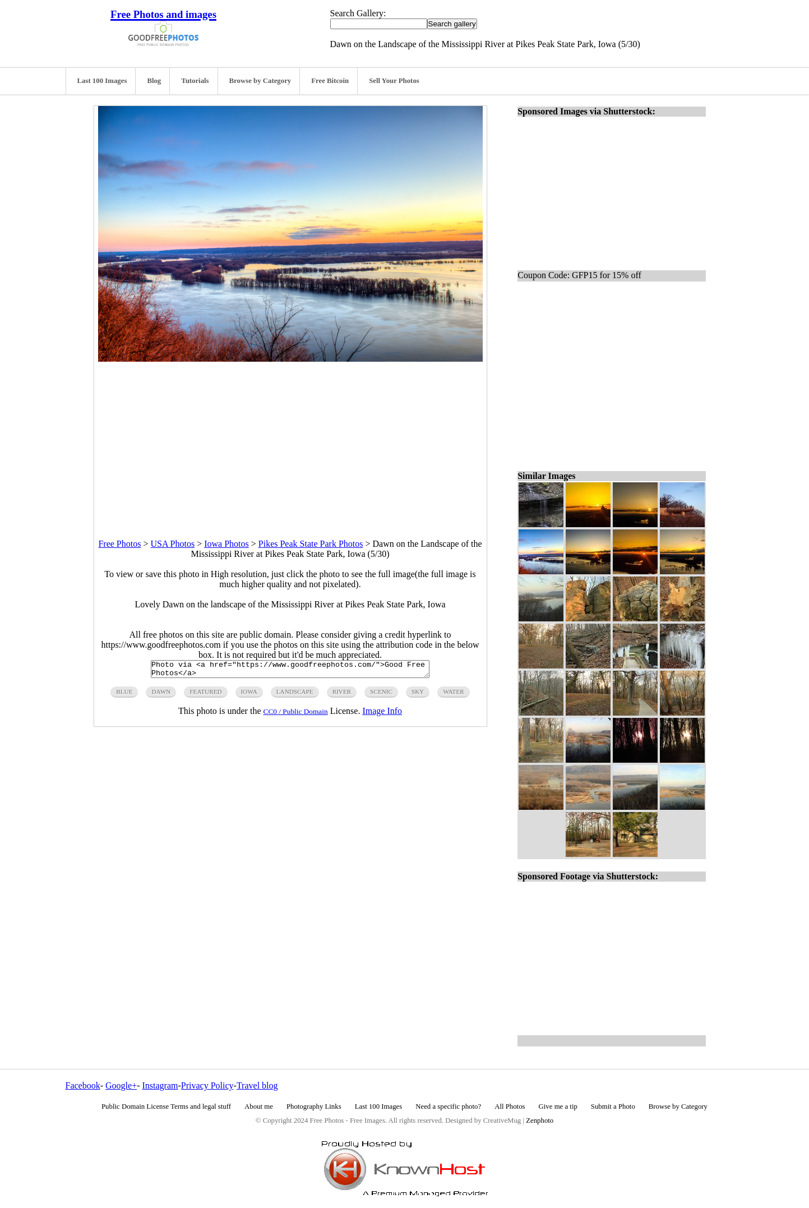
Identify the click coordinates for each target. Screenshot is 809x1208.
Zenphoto (539, 1120)
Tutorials (195, 81)
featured (205, 694)
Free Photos (119, 543)
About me (258, 1106)
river (342, 694)
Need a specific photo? (448, 1106)
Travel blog (257, 1085)
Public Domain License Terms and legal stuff (166, 1106)
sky (418, 694)
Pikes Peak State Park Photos (310, 543)
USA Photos (172, 543)
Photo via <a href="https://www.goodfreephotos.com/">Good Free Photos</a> (290, 670)
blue (124, 694)
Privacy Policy (207, 1085)
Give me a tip (558, 1106)
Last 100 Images (102, 81)
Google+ (121, 1085)
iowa (249, 694)
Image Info (382, 714)
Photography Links (313, 1106)
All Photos (509, 1106)
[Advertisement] (290, 440)
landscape (294, 694)
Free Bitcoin (330, 81)
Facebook (83, 1085)
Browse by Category (260, 81)
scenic (381, 694)
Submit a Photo (613, 1106)
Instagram (160, 1085)
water (453, 694)
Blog (154, 81)
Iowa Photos (226, 543)
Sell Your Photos (394, 81)
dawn (160, 694)
